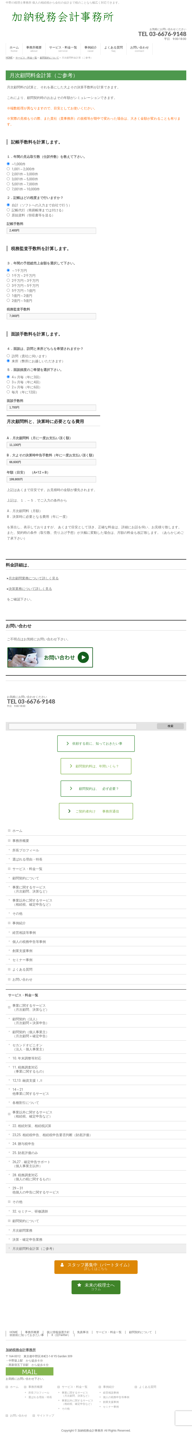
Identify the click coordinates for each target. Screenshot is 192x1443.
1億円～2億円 (22, 296)
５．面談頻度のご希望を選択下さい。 (35, 370)
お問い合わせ (22, 979)
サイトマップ (45, 1415)
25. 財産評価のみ (25, 1153)
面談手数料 (15, 401)
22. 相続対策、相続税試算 (31, 1126)
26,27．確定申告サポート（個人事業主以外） (31, 1164)
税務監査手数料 (18, 309)
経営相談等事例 (24, 933)
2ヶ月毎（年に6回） (27, 387)
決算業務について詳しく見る (30, 589)
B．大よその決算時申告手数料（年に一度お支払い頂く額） (51, 455)
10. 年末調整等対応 (26, 1058)
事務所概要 (20, 841)
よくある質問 (22, 969)
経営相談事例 (111, 1393)
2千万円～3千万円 (25, 281)
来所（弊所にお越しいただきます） (38, 361)
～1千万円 (19, 271)
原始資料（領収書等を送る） (33, 215)
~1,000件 (19, 164)
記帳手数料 (15, 224)
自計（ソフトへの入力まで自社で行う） (42, 205)
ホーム (17, 831)
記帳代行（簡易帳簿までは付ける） (38, 210)
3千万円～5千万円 (25, 286)
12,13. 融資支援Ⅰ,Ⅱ (27, 1080)
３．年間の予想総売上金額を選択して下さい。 (42, 263)
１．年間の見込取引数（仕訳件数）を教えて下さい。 (47, 157)
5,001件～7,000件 (25, 184)
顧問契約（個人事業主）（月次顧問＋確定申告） (30, 1034)
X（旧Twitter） (61, 1335)
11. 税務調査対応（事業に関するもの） (29, 1069)
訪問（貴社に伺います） (30, 356)
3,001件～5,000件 (25, 179)
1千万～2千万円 (24, 276)
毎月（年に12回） (25, 392)
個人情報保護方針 (58, 1332)
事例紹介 (19, 923)
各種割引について (25, 1103)
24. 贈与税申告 (23, 1144)
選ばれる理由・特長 (27, 859)
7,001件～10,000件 (26, 189)
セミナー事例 (22, 960)
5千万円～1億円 (24, 291)
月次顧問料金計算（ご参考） (34, 1249)
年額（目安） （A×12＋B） (28, 472)
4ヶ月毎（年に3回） (27, 377)
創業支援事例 (22, 951)
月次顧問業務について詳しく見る (34, 578)
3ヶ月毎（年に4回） (27, 382)
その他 (17, 913)
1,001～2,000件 (23, 169)
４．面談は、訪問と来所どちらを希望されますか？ (45, 349)
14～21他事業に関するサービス (30, 1092)
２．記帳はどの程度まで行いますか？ (35, 198)
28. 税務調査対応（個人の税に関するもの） (34, 1177)
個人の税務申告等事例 (29, 942)
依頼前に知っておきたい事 (27, 1335)
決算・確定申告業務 (27, 1239)
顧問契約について (25, 878)
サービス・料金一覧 (27, 869)
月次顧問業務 (22, 1230)
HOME (14, 1332)
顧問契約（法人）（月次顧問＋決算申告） (30, 1021)
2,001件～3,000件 (25, 174)
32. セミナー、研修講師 (30, 1211)
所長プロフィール (25, 850)
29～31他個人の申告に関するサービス (35, 1190)
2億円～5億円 (22, 301)
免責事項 (82, 1332)
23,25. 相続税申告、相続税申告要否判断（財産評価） (52, 1135)
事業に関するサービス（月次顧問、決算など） (30, 889)
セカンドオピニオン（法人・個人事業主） (29, 1047)
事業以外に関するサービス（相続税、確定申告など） (32, 902)
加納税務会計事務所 (21, 1350)
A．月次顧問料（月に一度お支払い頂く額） (39, 438)
